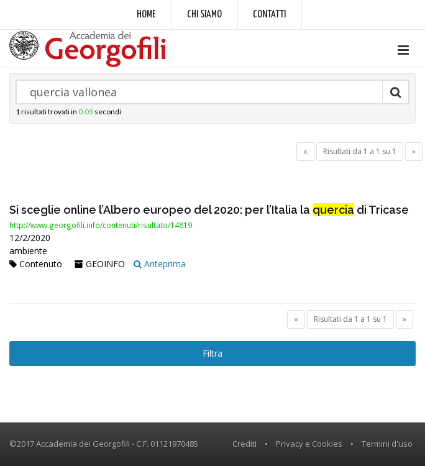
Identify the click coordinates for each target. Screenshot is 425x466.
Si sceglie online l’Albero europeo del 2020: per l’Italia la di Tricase (209, 209)
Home (146, 14)
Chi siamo (204, 14)
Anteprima (160, 264)
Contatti (269, 14)
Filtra (212, 353)
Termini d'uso (387, 443)
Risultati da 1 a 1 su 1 (359, 151)
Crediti (244, 443)
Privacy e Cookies (309, 443)
